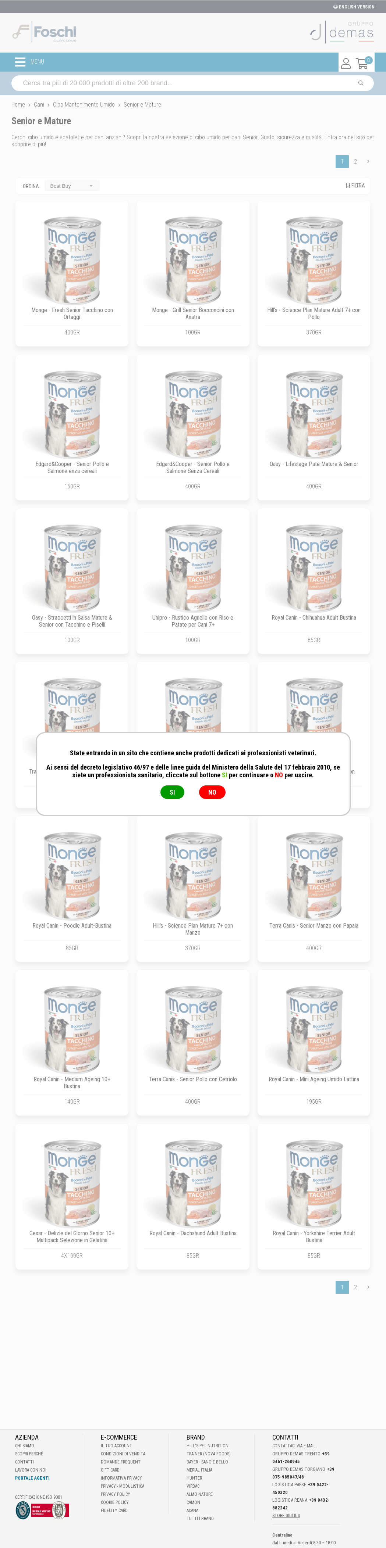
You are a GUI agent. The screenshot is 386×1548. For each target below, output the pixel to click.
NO (212, 792)
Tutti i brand (200, 1518)
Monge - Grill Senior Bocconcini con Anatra (193, 313)
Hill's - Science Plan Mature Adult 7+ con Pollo (314, 313)
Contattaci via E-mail (294, 1445)
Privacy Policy (115, 1494)
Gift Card (110, 1470)
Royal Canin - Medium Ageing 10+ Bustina (71, 1083)
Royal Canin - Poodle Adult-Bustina (71, 925)
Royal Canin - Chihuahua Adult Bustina (314, 617)
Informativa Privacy (121, 1478)
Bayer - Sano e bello (207, 1462)
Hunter (194, 1478)
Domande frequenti (121, 1462)
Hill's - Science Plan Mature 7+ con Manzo (193, 929)
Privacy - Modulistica (122, 1486)
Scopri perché (29, 1453)
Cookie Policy (115, 1502)
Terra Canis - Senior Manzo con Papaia (313, 925)
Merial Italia (199, 1470)
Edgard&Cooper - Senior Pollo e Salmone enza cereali (72, 467)
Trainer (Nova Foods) (209, 1453)
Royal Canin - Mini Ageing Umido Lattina (314, 1079)
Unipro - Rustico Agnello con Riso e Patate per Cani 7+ (192, 621)
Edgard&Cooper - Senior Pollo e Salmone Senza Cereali (193, 467)
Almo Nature (200, 1494)
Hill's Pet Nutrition (208, 1445)
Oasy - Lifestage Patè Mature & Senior (314, 464)
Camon (193, 1502)
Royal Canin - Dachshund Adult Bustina (193, 1233)
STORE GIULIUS (286, 1515)
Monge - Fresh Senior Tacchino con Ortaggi (72, 313)
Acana (192, 1510)
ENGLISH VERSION (354, 7)
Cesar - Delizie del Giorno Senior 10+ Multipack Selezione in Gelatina (71, 1237)
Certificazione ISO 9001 (38, 1497)
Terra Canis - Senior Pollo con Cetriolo (193, 1079)
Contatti (24, 1462)
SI (172, 792)
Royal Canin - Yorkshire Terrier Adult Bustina (314, 1237)
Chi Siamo (24, 1445)
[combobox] (72, 185)
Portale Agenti (32, 1478)
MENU (29, 62)
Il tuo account (116, 1445)
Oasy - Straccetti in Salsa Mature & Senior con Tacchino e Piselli (72, 621)
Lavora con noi (30, 1470)
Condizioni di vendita (123, 1453)
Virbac (193, 1486)
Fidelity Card (114, 1510)
